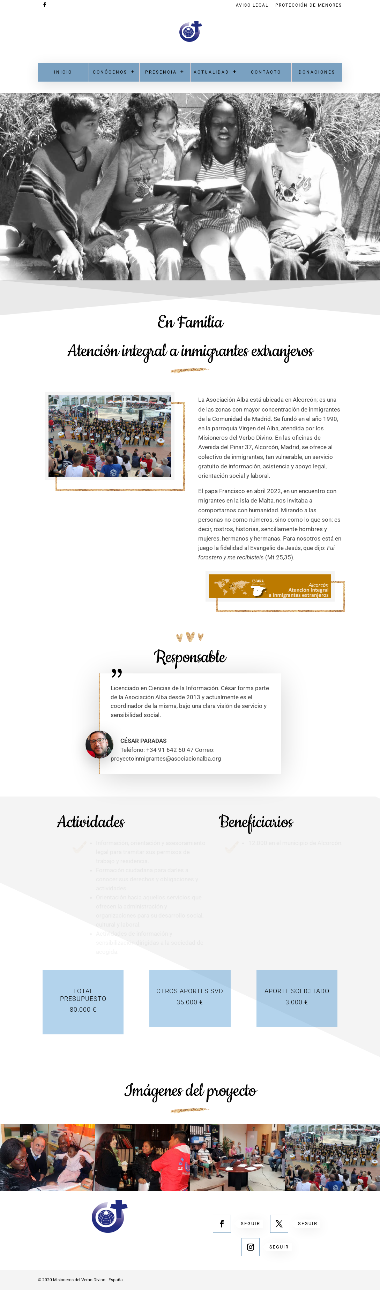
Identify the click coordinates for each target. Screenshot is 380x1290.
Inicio (63, 72)
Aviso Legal (252, 5)
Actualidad (211, 72)
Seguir (250, 1223)
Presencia (161, 72)
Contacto (266, 72)
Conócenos (110, 72)
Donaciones (317, 72)
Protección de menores (308, 5)
